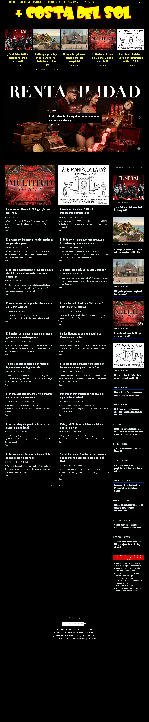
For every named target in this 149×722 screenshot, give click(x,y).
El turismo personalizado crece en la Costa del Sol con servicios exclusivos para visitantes (29, 273)
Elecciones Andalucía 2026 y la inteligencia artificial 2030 (131, 57)
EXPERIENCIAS (88, 2)
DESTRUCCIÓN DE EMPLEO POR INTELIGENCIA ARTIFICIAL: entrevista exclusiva (129, 583)
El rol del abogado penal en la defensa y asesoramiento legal (28, 425)
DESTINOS (13, 2)
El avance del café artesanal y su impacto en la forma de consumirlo (29, 395)
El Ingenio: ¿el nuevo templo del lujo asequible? (74, 57)
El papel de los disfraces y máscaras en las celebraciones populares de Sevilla (82, 365)
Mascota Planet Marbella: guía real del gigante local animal (82, 395)
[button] (141, 167)
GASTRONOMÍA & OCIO (56, 2)
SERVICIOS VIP (73, 2)
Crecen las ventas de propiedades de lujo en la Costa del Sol (29, 305)
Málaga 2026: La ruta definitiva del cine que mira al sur (82, 425)
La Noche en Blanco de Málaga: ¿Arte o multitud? (102, 57)
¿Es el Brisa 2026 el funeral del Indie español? (18, 57)
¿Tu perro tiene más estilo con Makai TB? (83, 270)
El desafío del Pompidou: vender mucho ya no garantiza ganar (72, 118)
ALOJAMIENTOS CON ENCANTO (32, 2)
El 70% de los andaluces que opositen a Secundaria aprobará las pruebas (82, 241)
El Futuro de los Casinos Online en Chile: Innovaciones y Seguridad (28, 456)
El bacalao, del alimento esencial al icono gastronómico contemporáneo (29, 335)
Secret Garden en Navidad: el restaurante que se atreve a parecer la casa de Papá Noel (83, 457)
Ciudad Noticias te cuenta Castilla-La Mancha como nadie (80, 335)
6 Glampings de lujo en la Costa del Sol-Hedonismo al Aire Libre (46, 59)
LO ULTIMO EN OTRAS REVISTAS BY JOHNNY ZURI (129, 557)
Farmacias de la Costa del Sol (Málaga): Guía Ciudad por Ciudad (82, 305)
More (6, 230)
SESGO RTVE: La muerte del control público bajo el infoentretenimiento (127, 575)
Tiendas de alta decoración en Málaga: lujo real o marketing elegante (27, 365)
